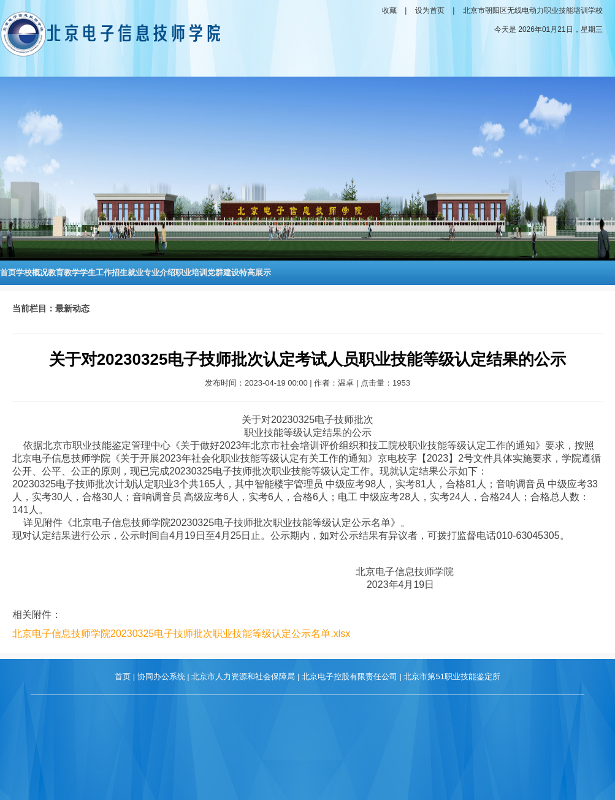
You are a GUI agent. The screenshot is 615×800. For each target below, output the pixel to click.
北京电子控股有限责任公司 (349, 676)
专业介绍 (159, 272)
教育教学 (64, 272)
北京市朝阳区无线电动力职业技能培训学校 (533, 10)
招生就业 (127, 272)
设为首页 (430, 10)
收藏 (389, 10)
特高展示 (255, 272)
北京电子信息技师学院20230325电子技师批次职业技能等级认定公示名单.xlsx (181, 633)
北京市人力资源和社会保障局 (243, 676)
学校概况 (32, 272)
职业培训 (191, 272)
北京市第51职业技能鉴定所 (451, 676)
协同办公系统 (161, 676)
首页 (8, 272)
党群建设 (223, 272)
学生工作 (96, 272)
